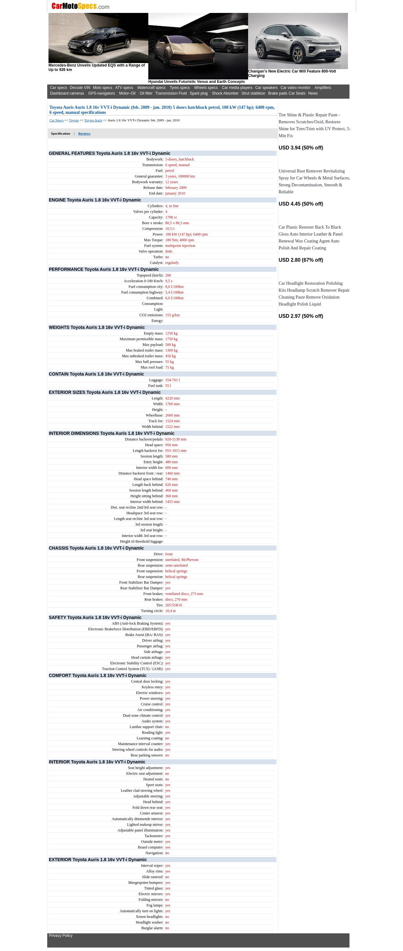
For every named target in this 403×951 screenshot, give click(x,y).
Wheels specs (206, 87)
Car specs (58, 87)
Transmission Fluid (171, 93)
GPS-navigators (101, 93)
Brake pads (277, 93)
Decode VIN (80, 87)
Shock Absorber (225, 93)
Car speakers (266, 87)
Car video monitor (295, 87)
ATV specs (124, 87)
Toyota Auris (93, 120)
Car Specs (57, 120)
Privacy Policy (61, 935)
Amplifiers (323, 87)
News (313, 93)
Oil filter (146, 93)
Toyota (74, 120)
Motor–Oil (127, 93)
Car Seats (297, 93)
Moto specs (102, 87)
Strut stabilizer (253, 93)
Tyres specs (180, 87)
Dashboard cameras (67, 93)
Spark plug (198, 93)
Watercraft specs (151, 87)
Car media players (237, 87)
